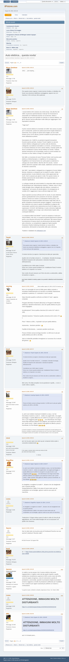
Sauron (8, 528)
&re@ (8, 88)
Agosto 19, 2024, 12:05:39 (28, 548)
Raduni (8, 36)
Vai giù (7, 62)
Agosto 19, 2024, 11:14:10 (28, 460)
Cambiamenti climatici (12, 26)
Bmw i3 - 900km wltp (12, 47)
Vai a (42, 648)
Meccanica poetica (11, 39)
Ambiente (8, 27)
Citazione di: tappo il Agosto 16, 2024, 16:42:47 (36, 464)
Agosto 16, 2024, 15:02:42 (28, 237)
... (19, 62)
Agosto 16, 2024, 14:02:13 (28, 67)
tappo (8, 391)
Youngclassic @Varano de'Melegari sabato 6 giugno (21, 34)
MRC (7, 613)
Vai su (6, 641)
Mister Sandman (11, 67)
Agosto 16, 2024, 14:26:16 (28, 88)
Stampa (62, 62)
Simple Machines (15, 658)
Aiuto (51, 658)
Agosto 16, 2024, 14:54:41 (28, 108)
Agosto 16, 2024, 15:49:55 (28, 286)
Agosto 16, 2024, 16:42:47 (28, 391)
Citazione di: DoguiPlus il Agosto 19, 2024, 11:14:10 (37, 502)
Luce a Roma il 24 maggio (13, 30)
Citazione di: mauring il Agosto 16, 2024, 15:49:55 (36, 395)
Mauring (8, 43)
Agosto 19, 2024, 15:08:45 (28, 595)
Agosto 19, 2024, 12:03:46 (28, 528)
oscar (8, 438)
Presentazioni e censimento (12, 45)
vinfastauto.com (41, 230)
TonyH (8, 237)
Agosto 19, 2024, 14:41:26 (28, 569)
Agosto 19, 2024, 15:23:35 (28, 613)
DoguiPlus (9, 460)
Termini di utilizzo (57, 658)
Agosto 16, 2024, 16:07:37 (28, 349)
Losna (8, 499)
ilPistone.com (10, 6)
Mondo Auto (9, 32)
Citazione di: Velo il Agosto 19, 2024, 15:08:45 (35, 617)
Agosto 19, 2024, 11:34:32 (28, 498)
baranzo (9, 569)
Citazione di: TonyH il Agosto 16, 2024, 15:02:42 (36, 352)
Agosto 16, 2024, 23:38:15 (28, 437)
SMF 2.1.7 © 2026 (7, 658)
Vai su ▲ (64, 658)
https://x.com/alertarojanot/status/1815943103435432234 (39, 607)
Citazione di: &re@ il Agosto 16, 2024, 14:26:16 (36, 241)
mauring (9, 286)
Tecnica (8, 40)
